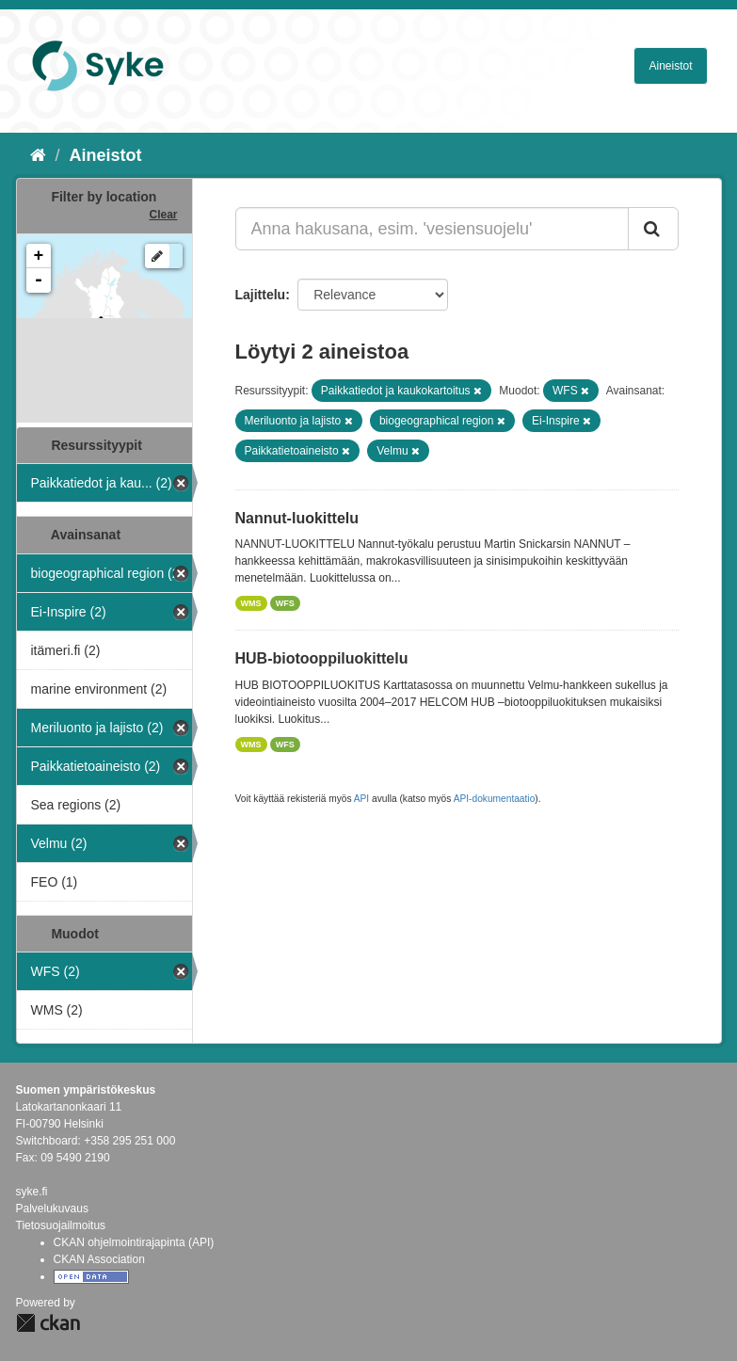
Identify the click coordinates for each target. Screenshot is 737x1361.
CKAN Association (99, 1259)
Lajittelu (260, 294)
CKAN (48, 1323)
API (361, 798)
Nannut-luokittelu (297, 518)
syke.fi (32, 1191)
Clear (163, 214)
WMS (251, 603)
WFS (285, 603)
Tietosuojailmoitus (61, 1225)
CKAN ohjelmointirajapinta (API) (134, 1242)
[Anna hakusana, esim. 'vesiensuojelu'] (432, 228)
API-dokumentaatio (495, 798)
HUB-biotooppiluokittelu (322, 658)
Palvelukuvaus (52, 1208)
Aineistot (670, 65)
